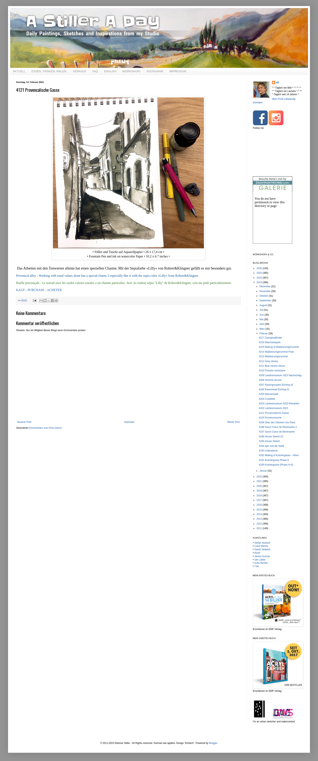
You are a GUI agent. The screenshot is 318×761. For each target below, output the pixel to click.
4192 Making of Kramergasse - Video (279, 455)
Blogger (213, 743)
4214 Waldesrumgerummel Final (276, 351)
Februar (263, 333)
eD (277, 82)
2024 (260, 277)
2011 (260, 528)
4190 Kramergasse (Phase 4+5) (276, 464)
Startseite (129, 422)
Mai (261, 319)
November (265, 291)
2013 (260, 518)
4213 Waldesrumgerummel (273, 356)
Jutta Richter (261, 563)
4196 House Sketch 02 (271, 436)
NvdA (257, 552)
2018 (260, 495)
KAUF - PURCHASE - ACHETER (39, 290)
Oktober (264, 295)
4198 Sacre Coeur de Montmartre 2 (278, 427)
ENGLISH (110, 71)
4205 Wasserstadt (268, 394)
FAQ (95, 71)
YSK (256, 566)
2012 (260, 523)
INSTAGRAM (155, 71)
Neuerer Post (24, 422)
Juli (261, 310)
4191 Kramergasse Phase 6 (274, 460)
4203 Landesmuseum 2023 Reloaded (279, 403)
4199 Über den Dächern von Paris (277, 422)
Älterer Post (233, 422)
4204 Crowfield (267, 399)
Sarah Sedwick (262, 549)
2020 (260, 486)
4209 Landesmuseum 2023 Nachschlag (280, 375)
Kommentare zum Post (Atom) (45, 427)
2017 (260, 500)
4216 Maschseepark (270, 342)
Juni (261, 314)
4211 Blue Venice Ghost (272, 365)
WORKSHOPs (131, 71)
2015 (260, 509)
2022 (260, 476)
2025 (260, 273)
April (262, 324)
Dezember (265, 286)
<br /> (272, 221)
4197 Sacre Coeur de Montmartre (277, 431)
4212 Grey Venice (268, 361)
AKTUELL (19, 71)
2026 (260, 268)
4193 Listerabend (268, 450)
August (263, 305)
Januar (263, 470)
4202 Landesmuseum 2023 (273, 408)
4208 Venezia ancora (270, 380)
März (262, 328)
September (265, 300)
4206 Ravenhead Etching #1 (274, 389)
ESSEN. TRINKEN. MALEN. (49, 71)
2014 (260, 514)
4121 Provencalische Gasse (274, 413)
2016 (260, 504)
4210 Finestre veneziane (272, 370)
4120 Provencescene (270, 417)
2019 (260, 490)
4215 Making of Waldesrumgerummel (279, 347)
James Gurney (262, 556)
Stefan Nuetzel (262, 542)
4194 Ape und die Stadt (271, 446)
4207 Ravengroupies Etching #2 (276, 384)
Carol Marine (261, 546)
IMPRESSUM (177, 71)
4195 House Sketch (269, 441)
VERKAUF (79, 71)
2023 (260, 282)
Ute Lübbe (259, 559)
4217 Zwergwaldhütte (270, 337)
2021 (260, 481)
